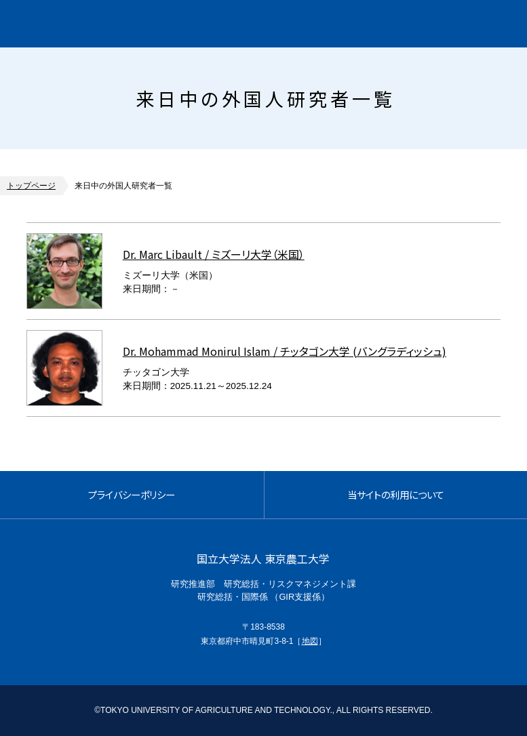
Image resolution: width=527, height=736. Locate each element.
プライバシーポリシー (131, 494)
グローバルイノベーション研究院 (126, 23)
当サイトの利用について (395, 494)
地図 (310, 641)
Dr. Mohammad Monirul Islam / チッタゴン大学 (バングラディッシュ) (284, 351)
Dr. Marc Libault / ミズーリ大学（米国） (214, 254)
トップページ (31, 185)
